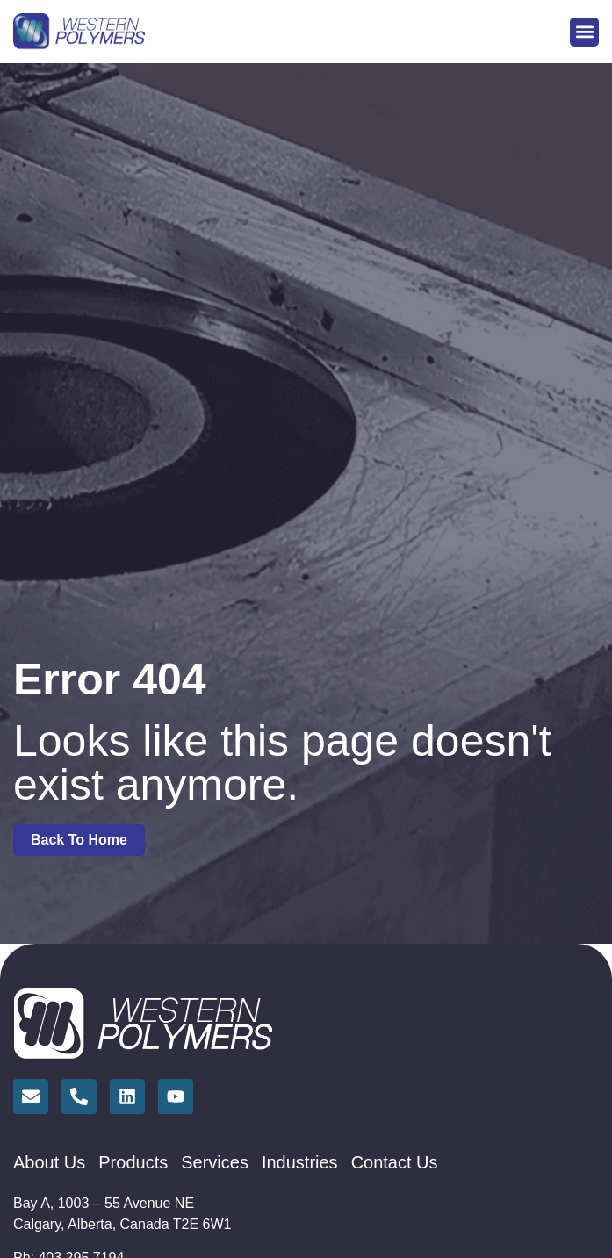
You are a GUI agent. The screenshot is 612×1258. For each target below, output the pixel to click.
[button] (584, 32)
